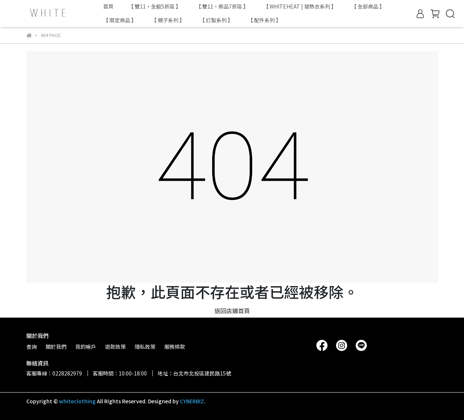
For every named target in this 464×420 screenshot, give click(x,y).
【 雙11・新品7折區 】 (222, 6)
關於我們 (56, 346)
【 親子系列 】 (168, 20)
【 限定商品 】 (119, 20)
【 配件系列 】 (264, 20)
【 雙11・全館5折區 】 (154, 6)
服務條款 (174, 346)
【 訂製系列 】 (216, 20)
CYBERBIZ (192, 401)
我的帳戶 (85, 346)
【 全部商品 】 (368, 6)
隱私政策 (145, 346)
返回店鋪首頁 (232, 310)
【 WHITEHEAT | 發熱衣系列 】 (299, 6)
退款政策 (115, 346)
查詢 (31, 346)
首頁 (108, 6)
